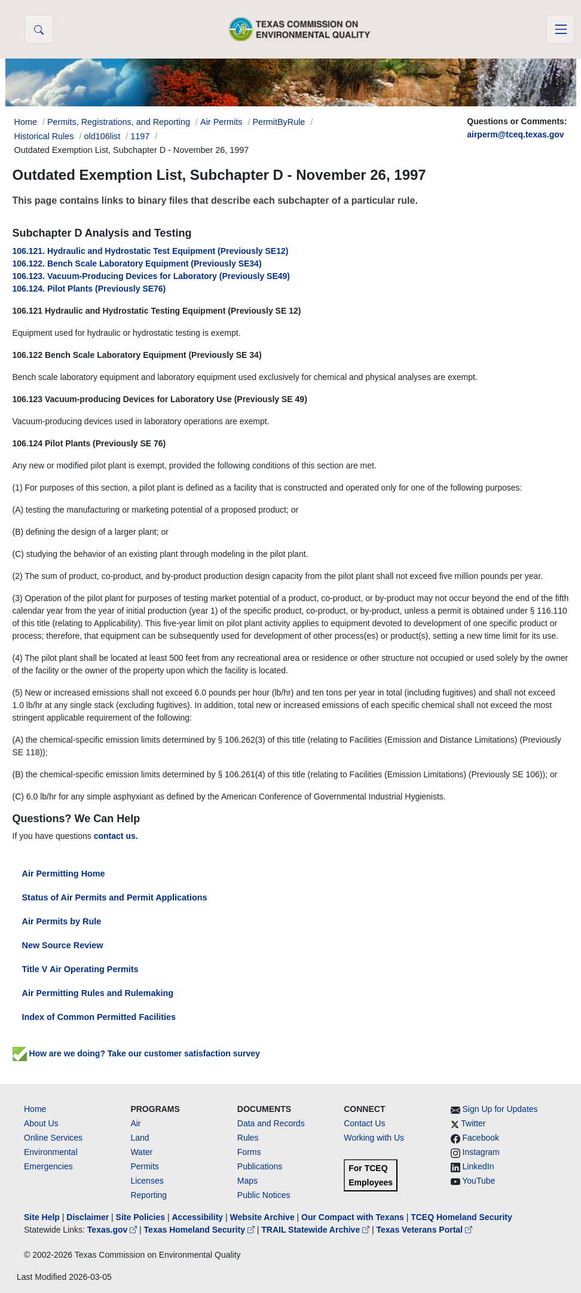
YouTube (478, 1180)
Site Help (42, 1217)
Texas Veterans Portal (424, 1229)
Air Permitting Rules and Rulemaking (97, 993)
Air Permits (221, 122)
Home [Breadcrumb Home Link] (25, 122)
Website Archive (262, 1217)
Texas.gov (113, 1229)
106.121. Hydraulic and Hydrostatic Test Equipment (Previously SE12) (151, 251)
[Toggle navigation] (560, 29)
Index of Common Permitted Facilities (99, 1017)
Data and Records (271, 1123)
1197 (139, 136)
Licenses (146, 1180)
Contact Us (364, 1123)
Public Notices (263, 1195)
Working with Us (374, 1137)
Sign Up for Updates (500, 1109)
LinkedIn (478, 1166)
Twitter (473, 1123)
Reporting (148, 1195)
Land (139, 1137)
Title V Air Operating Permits (80, 969)
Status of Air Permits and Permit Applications (114, 897)
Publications (260, 1166)
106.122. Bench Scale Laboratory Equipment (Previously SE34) (137, 263)
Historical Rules (44, 136)
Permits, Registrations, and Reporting (118, 122)
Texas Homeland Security (200, 1229)
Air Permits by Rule (62, 921)
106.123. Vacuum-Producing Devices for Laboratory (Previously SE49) (151, 276)
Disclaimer (87, 1217)
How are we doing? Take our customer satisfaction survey (136, 1053)
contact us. (116, 836)
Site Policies (140, 1217)
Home (35, 1109)
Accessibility (198, 1217)
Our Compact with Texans (352, 1217)
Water (141, 1152)
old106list (102, 136)
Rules (248, 1137)
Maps (247, 1180)
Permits (144, 1166)
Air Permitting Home (63, 873)
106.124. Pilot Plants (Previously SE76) (89, 288)
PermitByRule (278, 122)
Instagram (481, 1152)
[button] (39, 29)
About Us (41, 1123)
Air (135, 1123)
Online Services (53, 1137)
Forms (249, 1152)
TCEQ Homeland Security (461, 1217)
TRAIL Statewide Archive (316, 1229)
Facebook (481, 1137)
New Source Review (62, 945)
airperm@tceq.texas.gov (515, 134)
